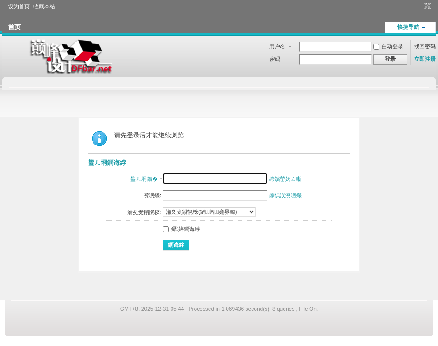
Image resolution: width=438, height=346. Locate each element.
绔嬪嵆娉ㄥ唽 (285, 179)
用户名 (277, 46)
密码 (275, 59)
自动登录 (388, 46)
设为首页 (19, 6)
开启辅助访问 (419, 6)
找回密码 (425, 46)
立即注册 (425, 59)
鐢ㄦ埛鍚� (144, 179)
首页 (14, 27)
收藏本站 (44, 6)
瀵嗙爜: (152, 195)
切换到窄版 (426, 6)
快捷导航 (408, 27)
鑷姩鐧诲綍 (181, 229)
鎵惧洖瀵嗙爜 (285, 195)
